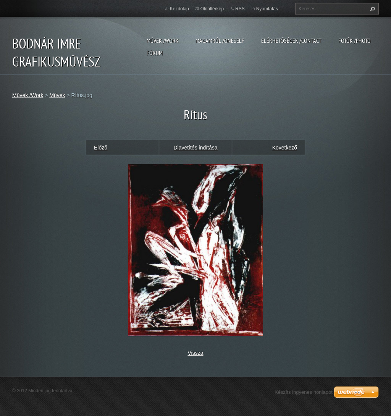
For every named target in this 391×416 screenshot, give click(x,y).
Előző (100, 148)
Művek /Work (163, 40)
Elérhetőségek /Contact (291, 40)
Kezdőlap (179, 8)
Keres (371, 9)
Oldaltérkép (212, 8)
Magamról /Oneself (220, 40)
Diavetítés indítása (195, 148)
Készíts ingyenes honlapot (304, 392)
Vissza (196, 353)
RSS (240, 8)
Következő (284, 148)
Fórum (155, 53)
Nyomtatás (267, 8)
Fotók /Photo (354, 40)
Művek (57, 95)
